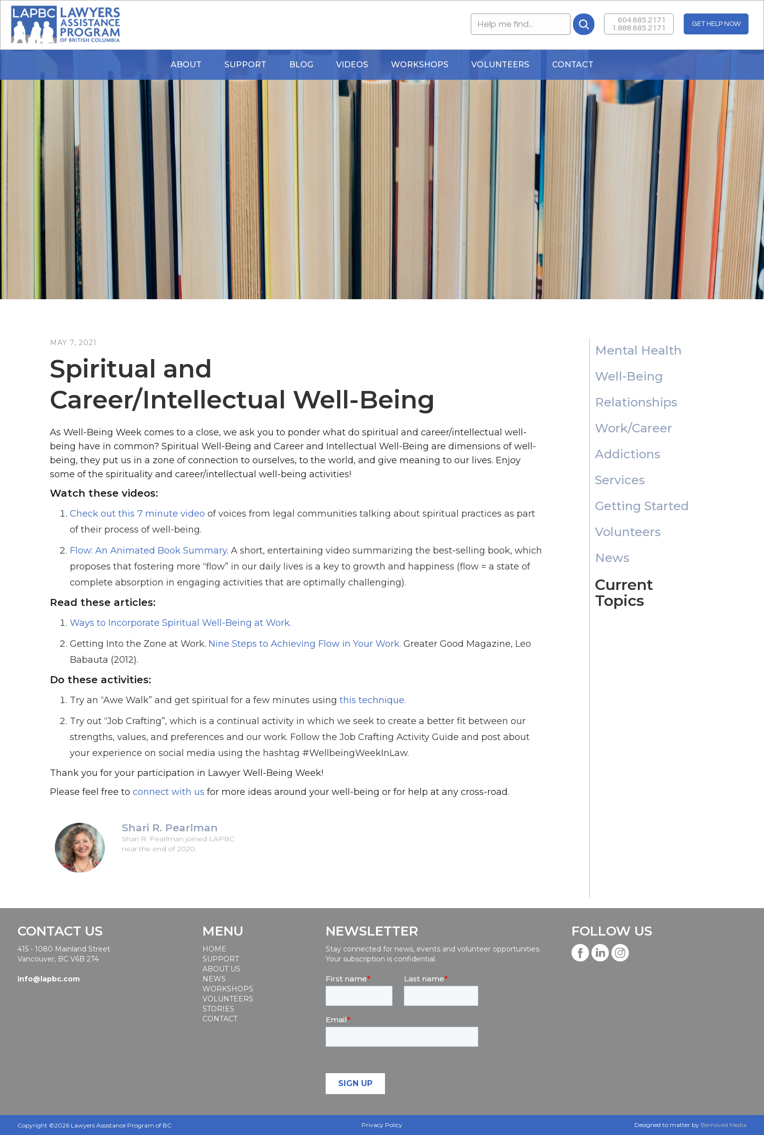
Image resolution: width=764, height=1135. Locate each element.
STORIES (218, 1008)
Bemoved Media (724, 1125)
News (214, 978)
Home (214, 949)
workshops (227, 988)
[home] (65, 24)
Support (245, 64)
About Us (221, 968)
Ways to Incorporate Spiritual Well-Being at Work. (180, 622)
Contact (572, 64)
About (186, 64)
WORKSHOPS (419, 64)
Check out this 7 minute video (137, 513)
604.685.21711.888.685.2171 (639, 24)
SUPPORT (220, 958)
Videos (352, 64)
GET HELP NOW (716, 23)
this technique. (373, 700)
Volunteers (500, 64)
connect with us (168, 791)
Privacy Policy (382, 1125)
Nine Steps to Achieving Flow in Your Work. (304, 643)
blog (301, 64)
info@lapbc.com (48, 978)
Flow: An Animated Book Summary (148, 550)
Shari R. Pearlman (170, 828)
